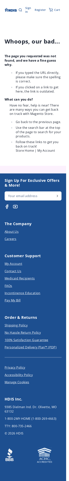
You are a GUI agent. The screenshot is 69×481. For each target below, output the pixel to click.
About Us (12, 232)
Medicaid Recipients (20, 278)
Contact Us (13, 271)
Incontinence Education (22, 293)
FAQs (8, 286)
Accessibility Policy (19, 375)
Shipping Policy (16, 325)
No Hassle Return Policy (23, 332)
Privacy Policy (15, 367)
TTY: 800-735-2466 (18, 426)
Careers (10, 239)
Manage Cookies (17, 382)
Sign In (28, 10)
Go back (22, 122)
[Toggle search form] (20, 9)
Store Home (25, 150)
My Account (46, 150)
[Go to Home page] (11, 10)
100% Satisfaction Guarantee (26, 340)
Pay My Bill (13, 300)
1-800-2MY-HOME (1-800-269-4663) (30, 419)
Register (40, 10)
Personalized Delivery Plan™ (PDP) (31, 347)
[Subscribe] (57, 196)
